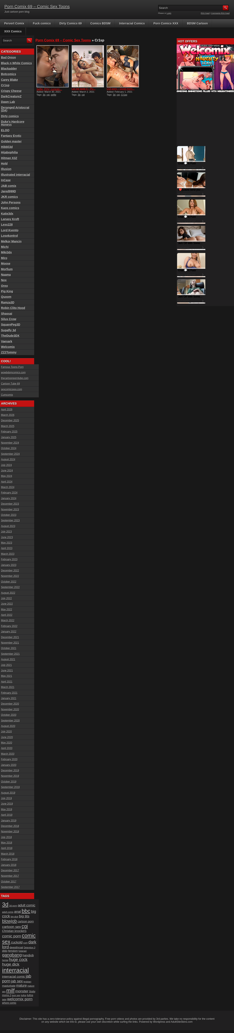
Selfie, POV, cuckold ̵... (49, 89)
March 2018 (7, 853)
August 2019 (8, 792)
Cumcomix (7, 394)
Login (169, 13)
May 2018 (6, 842)
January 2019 (8, 820)
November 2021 (10, 642)
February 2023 (9, 559)
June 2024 (7, 470)
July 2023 (6, 531)
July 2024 (6, 465)
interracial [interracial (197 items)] (15, 970)
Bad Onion (8, 57)
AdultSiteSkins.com (181, 1021)
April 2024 (6, 481)
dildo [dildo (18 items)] (4, 950)
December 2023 (10, 503)
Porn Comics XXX (165, 23)
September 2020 (10, 720)
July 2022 (6, 598)
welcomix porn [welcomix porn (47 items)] (19, 999)
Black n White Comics (16, 63)
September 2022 (10, 587)
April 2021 (6, 681)
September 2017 (10, 887)
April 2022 (6, 615)
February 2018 (9, 859)
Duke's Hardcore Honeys (12, 123)
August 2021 (8, 659)
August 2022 (8, 592)
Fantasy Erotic (11, 135)
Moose (5, 263)
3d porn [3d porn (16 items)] (13, 905)
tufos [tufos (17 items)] (23, 995)
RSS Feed (205, 13)
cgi (48, 94)
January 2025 (8, 437)
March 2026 (7, 415)
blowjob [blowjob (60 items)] (9, 921)
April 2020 (6, 748)
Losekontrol (9, 235)
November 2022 (10, 576)
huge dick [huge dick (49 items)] (10, 964)
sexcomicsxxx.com (11, 389)
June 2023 (7, 537)
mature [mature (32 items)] (21, 985)
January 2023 (8, 565)
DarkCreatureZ (11, 96)
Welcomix (8, 347)
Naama (6, 274)
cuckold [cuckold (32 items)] (17, 942)
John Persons (11, 202)
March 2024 (7, 487)
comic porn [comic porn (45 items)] (11, 936)
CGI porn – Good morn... (120, 88)
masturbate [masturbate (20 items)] (8, 985)
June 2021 (7, 670)
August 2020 (8, 726)
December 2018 (10, 826)
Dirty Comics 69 (70, 23)
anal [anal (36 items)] (17, 912)
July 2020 (6, 731)
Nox (4, 280)
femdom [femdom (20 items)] (13, 950)
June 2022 (7, 603)
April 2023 (6, 548)
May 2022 (6, 609)
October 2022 (8, 581)
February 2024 (9, 492)
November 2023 (10, 509)
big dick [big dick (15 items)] (14, 916)
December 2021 (10, 637)
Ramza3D (7, 302)
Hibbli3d (7, 147)
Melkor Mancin (11, 241)
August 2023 (8, 526)
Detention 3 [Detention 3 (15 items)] (29, 947)
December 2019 (10, 770)
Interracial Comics (132, 23)
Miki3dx (6, 252)
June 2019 (7, 803)
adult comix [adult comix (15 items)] (7, 912)
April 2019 (6, 814)
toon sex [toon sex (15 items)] (16, 995)
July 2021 (6, 665)
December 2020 (10, 703)
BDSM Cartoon (197, 23)
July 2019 (6, 798)
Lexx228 (7, 224)
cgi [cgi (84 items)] (25, 926)
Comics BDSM (100, 23)
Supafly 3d (8, 330)
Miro (4, 258)
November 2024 (10, 442)
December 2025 (10, 420)
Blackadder (9, 68)
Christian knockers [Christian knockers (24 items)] (14, 931)
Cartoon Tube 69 (10, 383)
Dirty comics (10, 116)
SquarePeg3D (10, 324)
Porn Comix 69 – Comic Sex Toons (37, 6)
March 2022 (7, 620)
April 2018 (6, 848)
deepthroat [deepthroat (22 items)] (16, 947)
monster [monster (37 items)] (21, 991)
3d (44, 94)
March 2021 (7, 687)
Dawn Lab (8, 102)
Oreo (4, 286)
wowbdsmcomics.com (13, 372)
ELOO (5, 130)
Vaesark (6, 341)
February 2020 (9, 759)
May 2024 (6, 476)
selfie (53, 94)
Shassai (6, 313)
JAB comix (8, 186)
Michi (5, 247)
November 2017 (10, 876)
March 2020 (7, 753)
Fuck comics (42, 23)
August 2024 (8, 459)
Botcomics (8, 74)
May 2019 (6, 809)
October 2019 (8, 781)
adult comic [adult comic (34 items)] (26, 905)
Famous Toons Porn (12, 367)
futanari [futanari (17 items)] (23, 950)
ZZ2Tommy (9, 352)
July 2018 (6, 837)
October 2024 (8, 448)
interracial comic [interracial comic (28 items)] (13, 976)
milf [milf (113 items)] (10, 990)
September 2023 (10, 520)
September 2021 (10, 653)
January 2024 (8, 498)
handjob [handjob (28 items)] (28, 955)
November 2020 (10, 709)
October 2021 (8, 648)
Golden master (11, 141)
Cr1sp (124, 94)
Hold (4, 163)
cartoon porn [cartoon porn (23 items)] (25, 921)
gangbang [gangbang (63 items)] (12, 954)
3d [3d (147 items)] (5, 904)
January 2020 (8, 765)
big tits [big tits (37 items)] (24, 916)
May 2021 (6, 676)
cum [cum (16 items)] (25, 942)
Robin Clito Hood (13, 308)
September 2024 (10, 454)
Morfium (7, 269)
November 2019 (10, 776)
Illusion (6, 169)
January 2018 (8, 865)
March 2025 (7, 426)
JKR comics (9, 196)
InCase (6, 180)
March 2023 (7, 553)
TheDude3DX (10, 335)
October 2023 (8, 515)
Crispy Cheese (11, 91)
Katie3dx (7, 213)
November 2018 (10, 831)
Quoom (6, 296)
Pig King (7, 291)
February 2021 (9, 692)
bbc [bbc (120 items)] (26, 911)
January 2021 (8, 698)
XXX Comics (13, 31)
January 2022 (8, 631)
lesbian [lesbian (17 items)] (27, 981)
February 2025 (9, 431)
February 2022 (9, 626)
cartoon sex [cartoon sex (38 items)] (11, 927)
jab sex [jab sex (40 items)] (17, 981)
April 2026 (6, 409)
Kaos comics (10, 208)
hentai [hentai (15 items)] (5, 960)
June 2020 (7, 737)
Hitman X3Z (9, 158)
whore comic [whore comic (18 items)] (9, 1002)
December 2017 (10, 870)
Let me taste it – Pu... (83, 88)
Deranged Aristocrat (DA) (15, 109)
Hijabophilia (9, 152)
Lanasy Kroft (10, 219)
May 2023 (6, 542)
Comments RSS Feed (220, 13)
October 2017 (8, 881)
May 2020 (6, 742)
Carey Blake (9, 79)
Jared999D (8, 191)
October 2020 (8, 715)
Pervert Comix (14, 23)
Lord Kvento (9, 230)
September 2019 (10, 787)
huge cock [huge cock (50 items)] (18, 959)
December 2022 (10, 570)
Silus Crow (8, 319)
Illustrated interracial (15, 174)
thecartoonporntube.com (14, 378)
